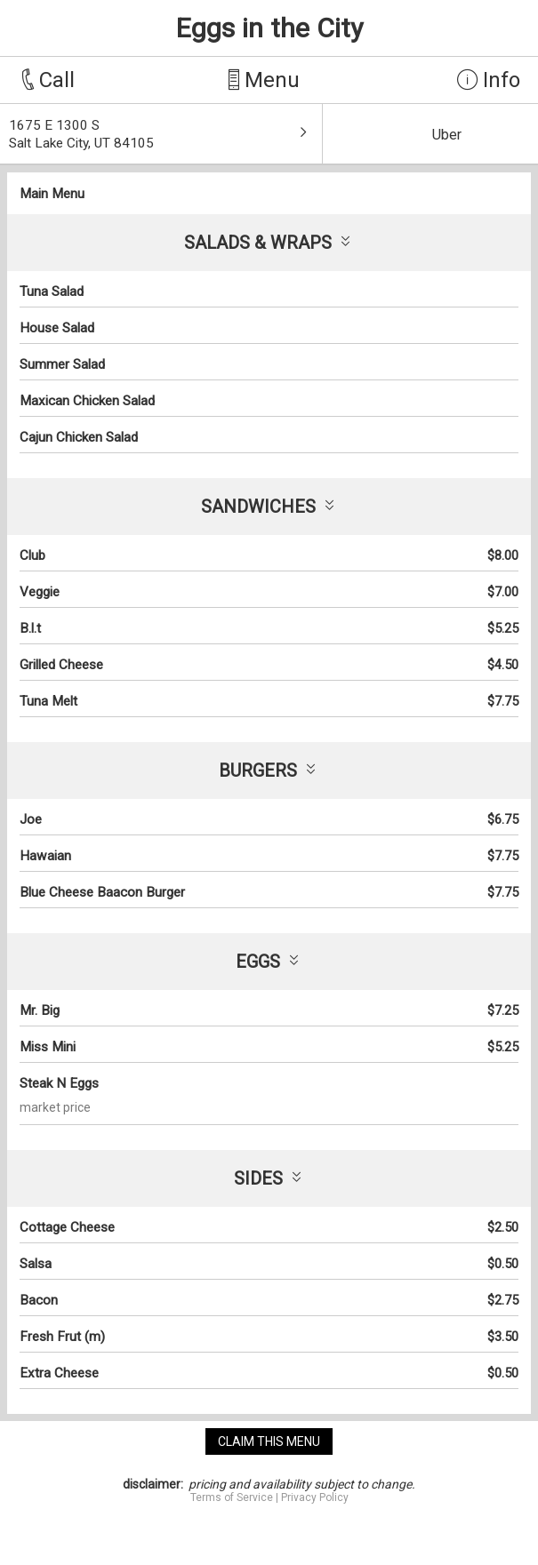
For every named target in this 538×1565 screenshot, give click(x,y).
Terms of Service (231, 1497)
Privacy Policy (315, 1497)
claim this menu (269, 1441)
